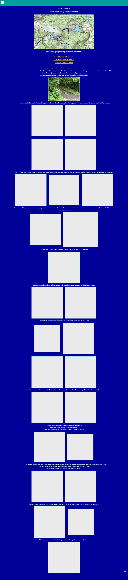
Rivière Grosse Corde (64, 63)
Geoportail (77, 52)
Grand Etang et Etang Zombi (63, 57)
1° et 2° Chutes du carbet (64, 60)
